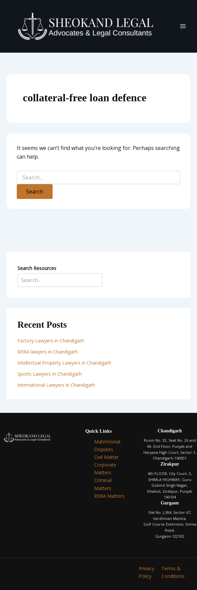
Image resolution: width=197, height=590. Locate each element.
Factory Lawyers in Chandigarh (50, 340)
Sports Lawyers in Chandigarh (49, 374)
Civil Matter (106, 457)
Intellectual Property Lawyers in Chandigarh (64, 363)
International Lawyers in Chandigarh (56, 385)
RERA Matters (109, 496)
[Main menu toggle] (183, 26)
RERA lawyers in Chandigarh (48, 351)
